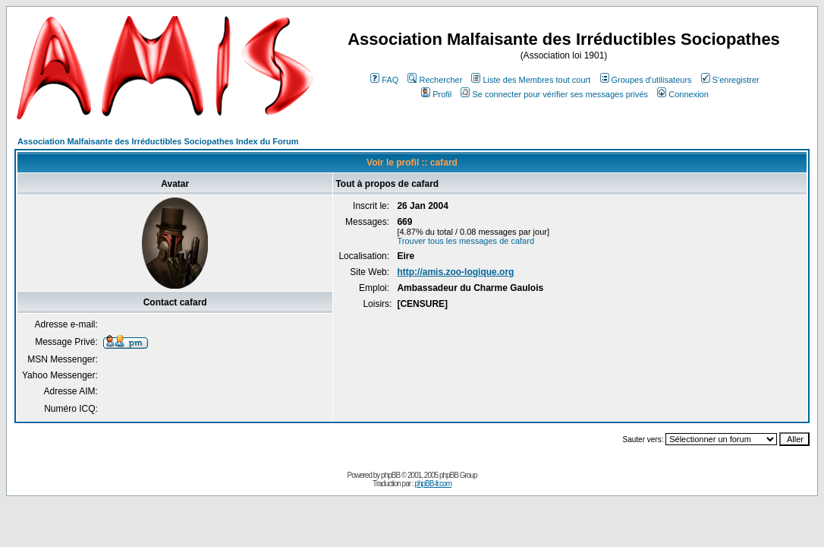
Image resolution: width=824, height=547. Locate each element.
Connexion (683, 94)
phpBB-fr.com (432, 483)
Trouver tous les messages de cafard (465, 240)
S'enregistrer (730, 79)
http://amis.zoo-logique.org (455, 272)
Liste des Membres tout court (530, 79)
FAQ (384, 79)
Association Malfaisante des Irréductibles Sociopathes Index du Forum (157, 141)
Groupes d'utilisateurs (646, 79)
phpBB (390, 475)
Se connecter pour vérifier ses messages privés (554, 94)
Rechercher (434, 79)
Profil (436, 94)
